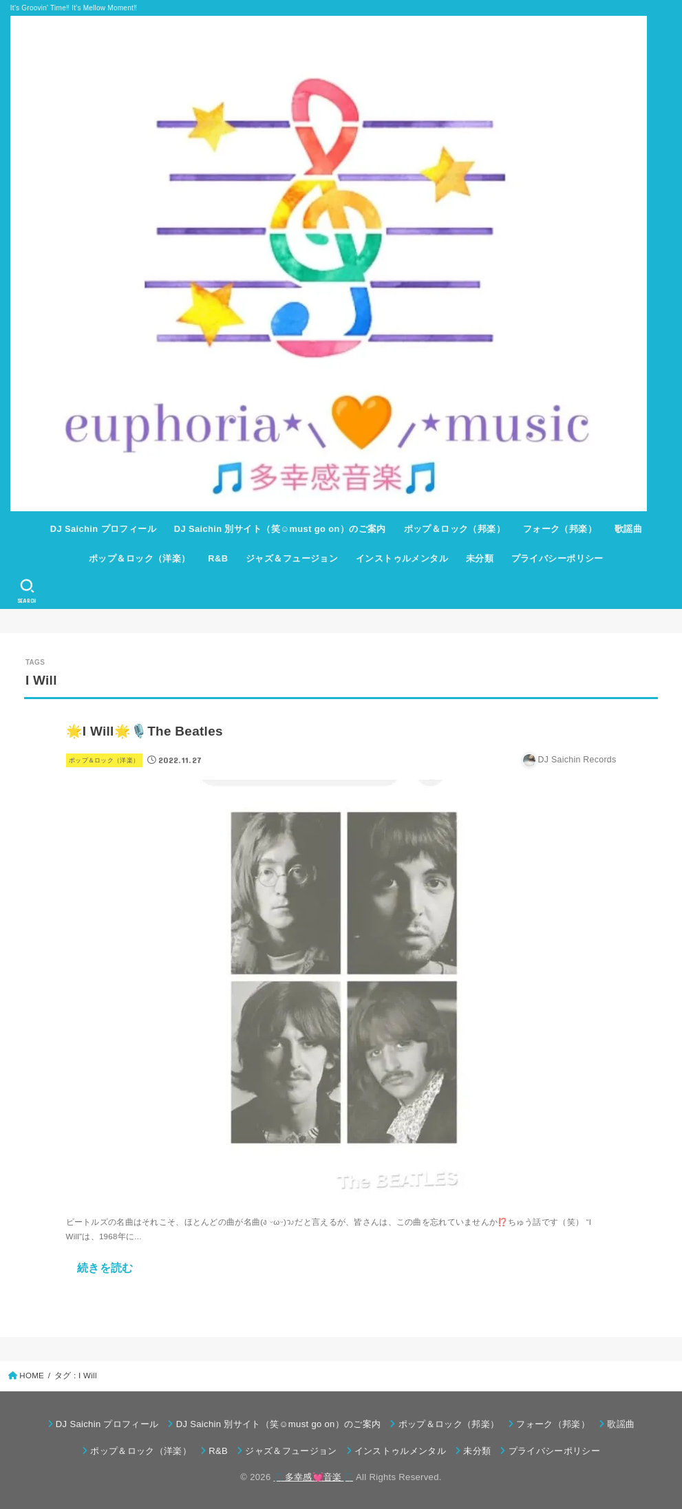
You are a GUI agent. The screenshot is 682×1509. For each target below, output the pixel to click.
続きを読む (105, 1267)
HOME (31, 1375)
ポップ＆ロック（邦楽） (455, 529)
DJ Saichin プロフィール (103, 529)
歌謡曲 (628, 529)
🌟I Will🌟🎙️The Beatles (144, 731)
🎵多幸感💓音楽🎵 (313, 1477)
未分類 (479, 558)
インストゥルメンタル (402, 558)
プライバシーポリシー (557, 558)
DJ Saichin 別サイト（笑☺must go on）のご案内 (280, 529)
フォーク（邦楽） (560, 529)
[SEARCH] (27, 591)
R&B (218, 558)
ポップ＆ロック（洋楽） (140, 558)
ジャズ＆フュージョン (292, 558)
